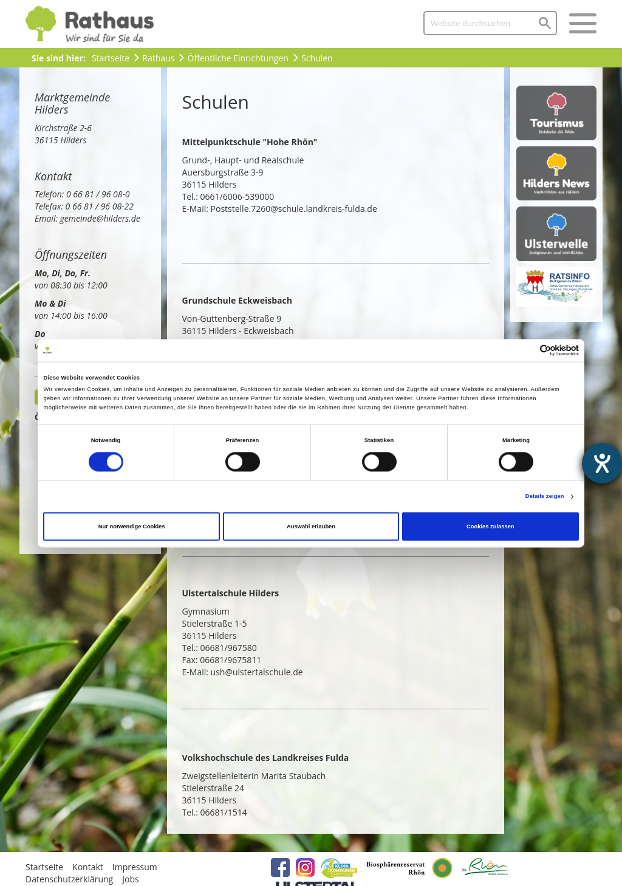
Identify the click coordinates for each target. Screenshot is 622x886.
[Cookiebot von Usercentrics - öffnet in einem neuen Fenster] (526, 350)
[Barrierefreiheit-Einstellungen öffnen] (602, 463)
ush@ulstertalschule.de (258, 672)
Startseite (110, 58)
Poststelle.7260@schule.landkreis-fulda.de (294, 208)
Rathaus (158, 58)
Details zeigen (544, 497)
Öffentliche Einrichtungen (238, 58)
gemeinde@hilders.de (100, 218)
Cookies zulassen (490, 526)
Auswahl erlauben (311, 526)
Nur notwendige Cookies (131, 526)
